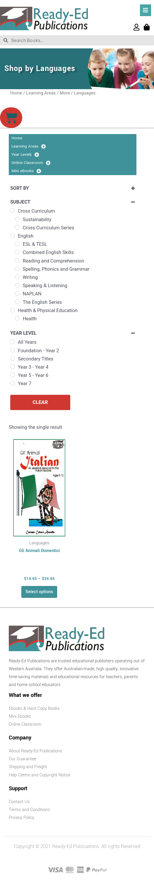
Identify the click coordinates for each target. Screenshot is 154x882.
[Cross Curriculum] (12, 210)
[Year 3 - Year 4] (12, 366)
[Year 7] (12, 383)
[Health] (17, 318)
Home (16, 93)
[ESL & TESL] (17, 243)
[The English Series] (17, 301)
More (65, 93)
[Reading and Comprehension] (17, 260)
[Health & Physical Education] (12, 310)
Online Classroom (30, 163)
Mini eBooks (26, 171)
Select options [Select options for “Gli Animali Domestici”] (39, 592)
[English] (12, 235)
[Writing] (17, 277)
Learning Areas (41, 93)
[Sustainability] (17, 219)
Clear (40, 402)
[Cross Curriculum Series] (17, 227)
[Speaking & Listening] (17, 285)
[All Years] (12, 341)
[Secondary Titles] (12, 358)
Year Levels (25, 154)
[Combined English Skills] (17, 252)
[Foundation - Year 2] (12, 350)
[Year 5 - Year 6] (12, 375)
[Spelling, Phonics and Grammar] (17, 268)
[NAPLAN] (17, 293)
